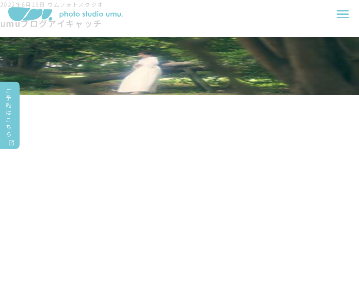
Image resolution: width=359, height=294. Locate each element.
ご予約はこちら (9, 112)
